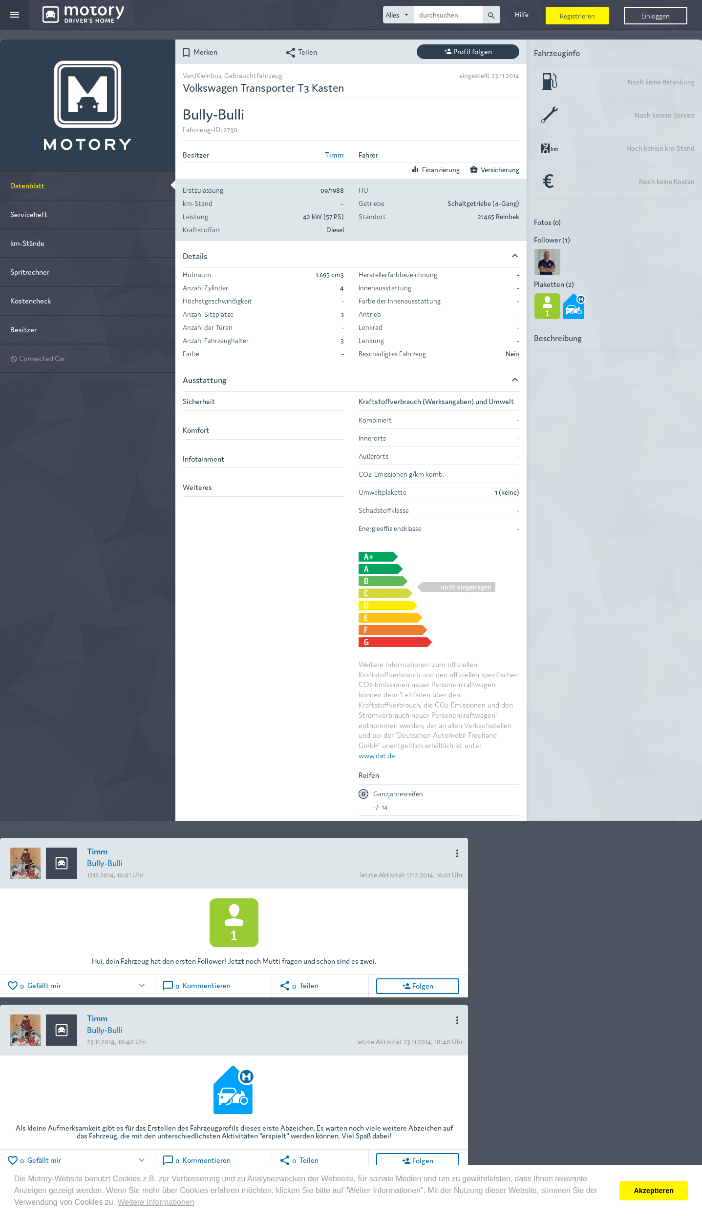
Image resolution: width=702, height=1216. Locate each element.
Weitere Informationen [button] (155, 1202)
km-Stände (27, 242)
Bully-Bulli (105, 862)
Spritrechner (29, 271)
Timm (334, 154)
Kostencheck (30, 300)
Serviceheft (28, 214)
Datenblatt (27, 185)
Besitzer (23, 329)
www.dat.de (377, 755)
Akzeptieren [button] (654, 1191)
